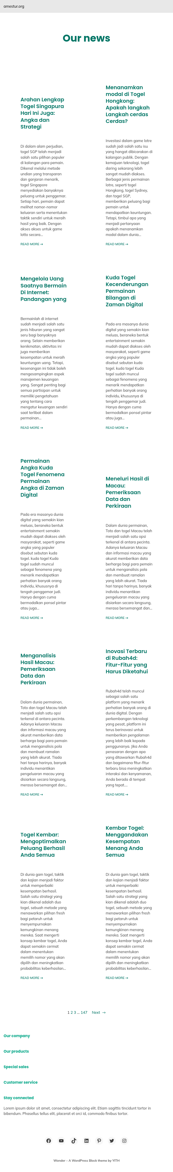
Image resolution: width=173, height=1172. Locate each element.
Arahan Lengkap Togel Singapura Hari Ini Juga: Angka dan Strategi (42, 113)
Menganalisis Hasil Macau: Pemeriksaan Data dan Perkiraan (38, 669)
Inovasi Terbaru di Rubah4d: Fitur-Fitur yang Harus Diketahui (127, 661)
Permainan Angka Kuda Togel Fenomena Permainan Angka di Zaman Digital (42, 478)
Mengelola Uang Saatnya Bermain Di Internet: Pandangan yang (43, 288)
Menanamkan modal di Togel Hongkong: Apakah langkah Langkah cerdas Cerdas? (128, 104)
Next (99, 1012)
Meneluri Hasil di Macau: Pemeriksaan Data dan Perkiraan (127, 492)
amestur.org (14, 6)
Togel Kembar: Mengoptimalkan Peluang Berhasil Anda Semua (43, 844)
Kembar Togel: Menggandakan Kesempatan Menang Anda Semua (127, 841)
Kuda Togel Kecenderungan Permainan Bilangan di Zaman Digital (127, 291)
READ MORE (31, 244)
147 (84, 1012)
